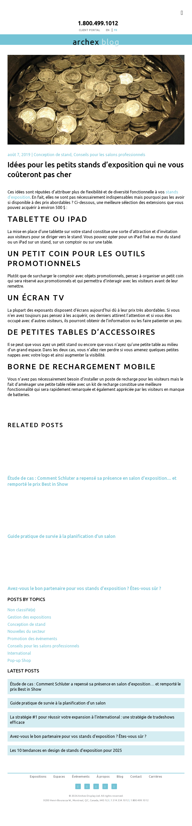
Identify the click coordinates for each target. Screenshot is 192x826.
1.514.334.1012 (120, 800)
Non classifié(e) (21, 610)
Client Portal (89, 30)
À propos (103, 776)
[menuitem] (107, 30)
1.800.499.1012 (98, 23)
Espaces (59, 776)
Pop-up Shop (19, 660)
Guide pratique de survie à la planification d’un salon (61, 536)
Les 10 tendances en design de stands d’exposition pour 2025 (66, 750)
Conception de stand (53, 154)
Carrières (155, 776)
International (19, 653)
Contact (136, 776)
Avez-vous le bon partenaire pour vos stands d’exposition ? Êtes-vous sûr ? (84, 588)
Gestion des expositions (29, 617)
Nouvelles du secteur (26, 631)
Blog (120, 776)
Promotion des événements (32, 638)
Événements (81, 776)
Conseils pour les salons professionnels (109, 154)
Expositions (38, 776)
